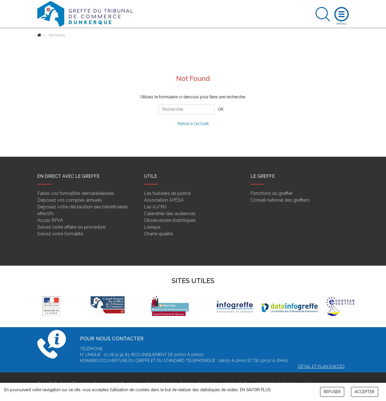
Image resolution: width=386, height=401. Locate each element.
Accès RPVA (50, 220)
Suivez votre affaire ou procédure (71, 227)
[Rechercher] (187, 109)
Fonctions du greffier (272, 193)
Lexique (152, 227)
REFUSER (332, 391)
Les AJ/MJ (155, 206)
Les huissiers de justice (167, 193)
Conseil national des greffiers (280, 200)
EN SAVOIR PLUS (255, 390)
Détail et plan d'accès (321, 366)
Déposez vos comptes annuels (69, 200)
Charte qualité (158, 233)
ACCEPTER (364, 391)
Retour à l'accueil (193, 123)
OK (221, 109)
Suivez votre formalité (60, 233)
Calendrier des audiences (170, 213)
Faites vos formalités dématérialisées (75, 193)
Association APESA (164, 200)
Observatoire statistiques (170, 220)
